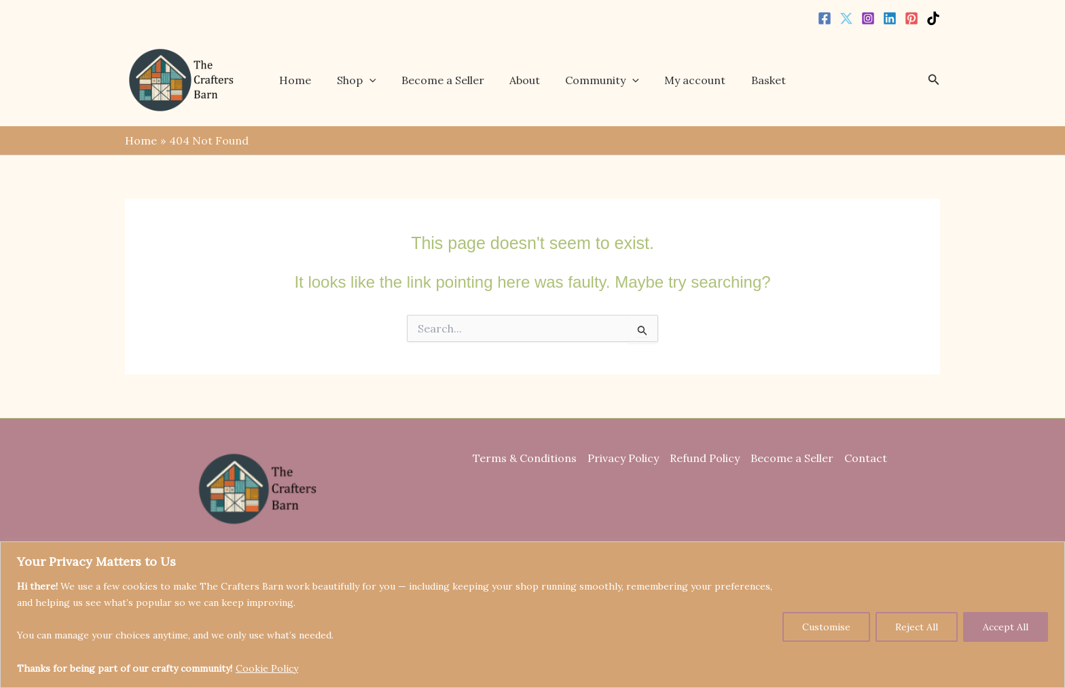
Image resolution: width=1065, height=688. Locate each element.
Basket (757, 80)
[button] (376, 80)
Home (306, 80)
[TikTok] (933, 18)
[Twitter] (846, 18)
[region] (532, 614)
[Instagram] (868, 18)
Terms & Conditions (525, 458)
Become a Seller (446, 80)
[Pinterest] (911, 18)
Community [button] (599, 80)
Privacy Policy (623, 458)
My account (688, 80)
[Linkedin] (890, 18)
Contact (865, 458)
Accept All (1005, 627)
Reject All (916, 627)
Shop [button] (363, 80)
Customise (826, 627)
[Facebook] (824, 18)
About (524, 80)
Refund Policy (705, 458)
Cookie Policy (267, 668)
